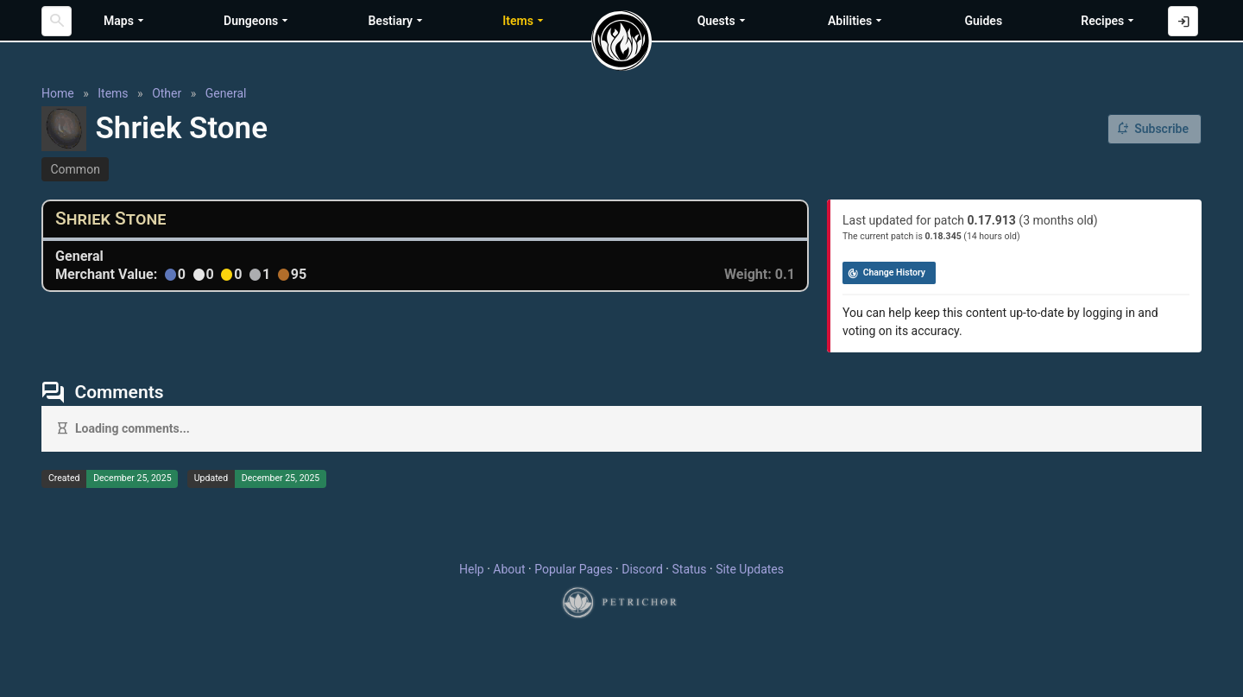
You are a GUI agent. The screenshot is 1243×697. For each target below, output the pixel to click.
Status (689, 569)
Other (166, 93)
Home (57, 93)
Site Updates (750, 569)
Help (471, 569)
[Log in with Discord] (1183, 21)
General (226, 93)
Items (113, 93)
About (509, 569)
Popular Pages (573, 569)
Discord (642, 569)
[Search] (56, 21)
